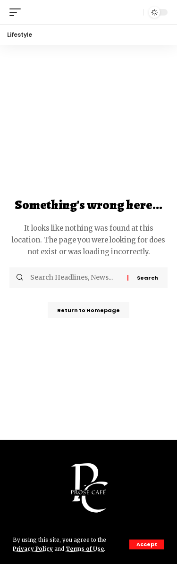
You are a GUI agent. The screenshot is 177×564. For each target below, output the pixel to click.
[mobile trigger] (17, 12)
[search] (134, 12)
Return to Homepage (88, 310)
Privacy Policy (33, 549)
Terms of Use (85, 549)
